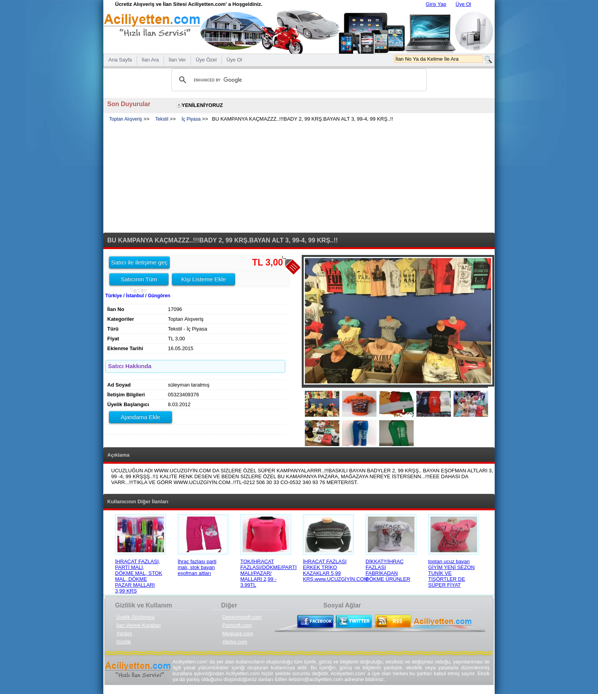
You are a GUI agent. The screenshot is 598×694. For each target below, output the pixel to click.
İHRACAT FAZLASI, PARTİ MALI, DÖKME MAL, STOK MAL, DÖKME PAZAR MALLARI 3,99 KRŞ (138, 576)
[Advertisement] (299, 178)
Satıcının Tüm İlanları (139, 280)
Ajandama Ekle (140, 417)
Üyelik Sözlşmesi (135, 617)
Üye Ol (463, 4)
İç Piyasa (191, 119)
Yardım (124, 633)
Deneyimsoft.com (241, 617)
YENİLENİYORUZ (202, 105)
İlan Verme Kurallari (138, 625)
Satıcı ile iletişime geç (139, 262)
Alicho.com (234, 642)
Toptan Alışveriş (125, 119)
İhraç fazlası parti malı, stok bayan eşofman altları (197, 567)
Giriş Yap (436, 4)
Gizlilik (123, 642)
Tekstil (161, 119)
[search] (298, 80)
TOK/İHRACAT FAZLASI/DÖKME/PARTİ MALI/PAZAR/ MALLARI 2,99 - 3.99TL (268, 573)
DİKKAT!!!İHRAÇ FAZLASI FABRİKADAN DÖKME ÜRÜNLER (388, 570)
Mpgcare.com (237, 633)
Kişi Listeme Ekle (203, 279)
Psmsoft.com (237, 625)
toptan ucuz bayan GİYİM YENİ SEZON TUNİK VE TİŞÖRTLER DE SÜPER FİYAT (451, 573)
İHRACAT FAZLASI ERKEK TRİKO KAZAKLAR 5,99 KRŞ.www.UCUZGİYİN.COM (335, 570)
